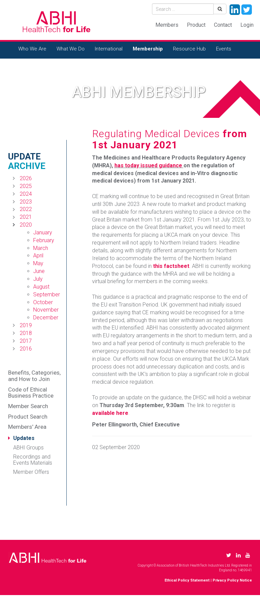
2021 (26, 217)
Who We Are (32, 49)
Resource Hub (189, 49)
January (42, 232)
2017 (26, 341)
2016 (26, 348)
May (38, 263)
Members (166, 25)
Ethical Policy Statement (187, 580)
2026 (26, 178)
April (38, 255)
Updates (24, 438)
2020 (26, 224)
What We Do (71, 49)
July (38, 279)
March (40, 248)
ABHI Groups (28, 447)
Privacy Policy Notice (232, 580)
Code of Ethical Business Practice (30, 392)
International (109, 49)
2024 (26, 194)
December (45, 317)
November (46, 310)
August (41, 286)
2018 (26, 333)
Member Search (28, 406)
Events (223, 49)
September (46, 294)
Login (247, 25)
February (43, 240)
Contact (223, 25)
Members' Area (27, 426)
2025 (26, 186)
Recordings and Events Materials (32, 459)
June (39, 271)
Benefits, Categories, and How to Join (34, 375)
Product (196, 25)
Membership (148, 49)
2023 (26, 201)
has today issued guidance (148, 165)
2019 (26, 325)
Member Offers (31, 472)
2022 (26, 209)
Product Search (27, 416)
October (43, 302)
